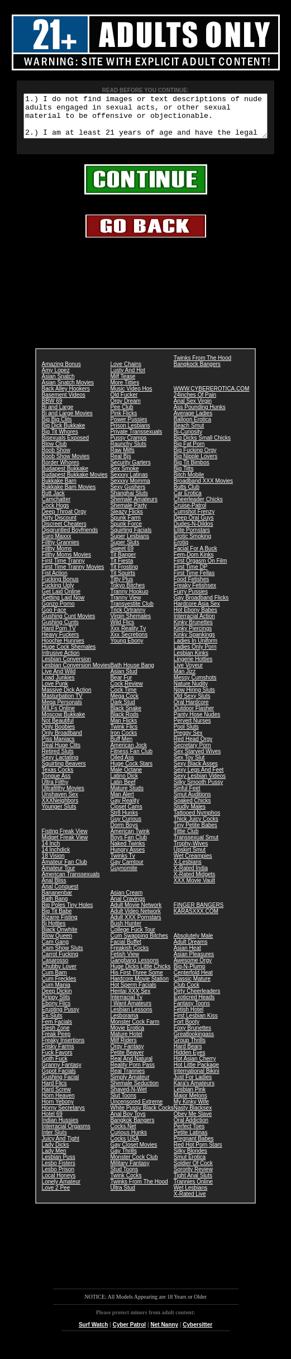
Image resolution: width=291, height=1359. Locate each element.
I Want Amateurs (130, 1012)
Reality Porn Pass (132, 1073)
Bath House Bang (132, 674)
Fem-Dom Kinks (194, 563)
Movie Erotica (127, 1036)
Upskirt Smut (190, 858)
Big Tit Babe (57, 919)
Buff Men (121, 747)
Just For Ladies (193, 1085)
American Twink (129, 840)
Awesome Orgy (193, 969)
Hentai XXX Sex (130, 999)
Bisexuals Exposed (65, 446)
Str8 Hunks (123, 821)
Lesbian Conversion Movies (76, 674)
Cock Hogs (55, 514)
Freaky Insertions (63, 1049)
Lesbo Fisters (58, 1171)
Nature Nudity (191, 692)
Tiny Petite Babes (195, 833)
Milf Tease (122, 385)
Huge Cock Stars (131, 772)
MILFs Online (58, 717)
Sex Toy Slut (189, 766)
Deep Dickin (57, 999)
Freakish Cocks (129, 956)
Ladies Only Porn (195, 655)
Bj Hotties (54, 932)
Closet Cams (126, 815)
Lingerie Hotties (193, 667)
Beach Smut (189, 434)
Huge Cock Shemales (69, 655)
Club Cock (186, 993)
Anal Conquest (60, 895)
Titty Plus (121, 588)
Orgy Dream (125, 409)
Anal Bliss (54, 889)
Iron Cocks (123, 741)
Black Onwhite (60, 938)
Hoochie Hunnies (63, 649)
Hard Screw (56, 1098)
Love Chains (125, 372)
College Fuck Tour (132, 938)
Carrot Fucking (60, 962)
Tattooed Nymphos (197, 821)
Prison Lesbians (130, 434)
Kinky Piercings (193, 637)
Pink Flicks (123, 422)
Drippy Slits (56, 1005)
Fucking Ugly (58, 594)
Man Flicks (123, 729)
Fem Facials (57, 1030)
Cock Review (126, 692)
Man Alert (121, 803)
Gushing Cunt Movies (69, 624)
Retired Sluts (58, 760)
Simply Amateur (129, 1085)
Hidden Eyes (190, 1061)
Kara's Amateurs (194, 1092)
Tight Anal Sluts (193, 1184)
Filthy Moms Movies (66, 563)
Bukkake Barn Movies (69, 495)
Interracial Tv (126, 1005)
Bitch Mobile (189, 483)
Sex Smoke (124, 477)
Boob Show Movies (66, 465)
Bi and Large (58, 415)
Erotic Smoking (192, 544)
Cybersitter (197, 1333)
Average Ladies (193, 422)
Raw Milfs (122, 458)
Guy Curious (125, 827)
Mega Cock (124, 704)
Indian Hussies (60, 1128)
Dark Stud (122, 710)
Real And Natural (131, 1067)
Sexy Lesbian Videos (200, 784)
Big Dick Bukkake (63, 434)
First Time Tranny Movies (73, 575)
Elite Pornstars (192, 538)
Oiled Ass (121, 766)
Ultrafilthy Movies (63, 796)
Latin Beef (122, 790)
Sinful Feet (187, 796)
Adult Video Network (135, 919)
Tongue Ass (56, 784)
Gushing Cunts (60, 631)
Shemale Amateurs (134, 508)
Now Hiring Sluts (194, 698)
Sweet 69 (121, 557)
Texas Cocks (58, 778)
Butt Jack (53, 501)
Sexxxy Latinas (128, 483)
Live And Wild (59, 680)
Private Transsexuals (136, 440)
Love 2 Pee (56, 1196)
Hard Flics (54, 1092)
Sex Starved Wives (197, 760)
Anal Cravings (127, 907)
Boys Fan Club (128, 846)
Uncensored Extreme (136, 1110)
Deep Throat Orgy (64, 520)
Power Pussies (128, 428)
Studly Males (190, 815)
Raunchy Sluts (128, 452)
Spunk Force (126, 532)
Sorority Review (193, 1178)
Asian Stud (123, 680)
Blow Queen (57, 944)
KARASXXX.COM (196, 919)
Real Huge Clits (61, 753)
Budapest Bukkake (65, 477)
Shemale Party (128, 514)
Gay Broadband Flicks (201, 606)
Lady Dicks (55, 1153)
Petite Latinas (191, 1141)
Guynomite (123, 876)
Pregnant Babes (194, 1147)
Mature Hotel (126, 1042)
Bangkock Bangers (197, 372)
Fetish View (124, 962)
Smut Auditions (192, 803)
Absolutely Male (193, 944)
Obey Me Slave (193, 1122)
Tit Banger (123, 563)
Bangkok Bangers (132, 1128)
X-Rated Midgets (194, 883)
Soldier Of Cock (193, 1171)
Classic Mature (192, 987)
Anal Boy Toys (127, 1122)
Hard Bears (188, 1055)
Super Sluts (124, 551)
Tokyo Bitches (127, 594)
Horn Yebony (58, 1110)
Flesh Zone (56, 1036)
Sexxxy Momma (130, 489)
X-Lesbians (188, 870)
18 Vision (53, 864)
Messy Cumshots (195, 686)
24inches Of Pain (195, 403)
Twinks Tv (122, 864)
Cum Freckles (59, 987)
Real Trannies (127, 1079)
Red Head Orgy (193, 747)
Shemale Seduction (134, 1092)
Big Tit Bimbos (191, 471)
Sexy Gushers (127, 495)
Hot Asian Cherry (195, 1067)
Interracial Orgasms (66, 1135)
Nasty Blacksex (193, 1116)
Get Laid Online (61, 600)
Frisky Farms (58, 1055)
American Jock (128, 753)
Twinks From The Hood (139, 1190)
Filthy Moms (57, 557)
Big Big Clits (57, 428)
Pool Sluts (186, 735)
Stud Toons (124, 1178)
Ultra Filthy (55, 790)
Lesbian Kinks (191, 661)
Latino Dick (123, 784)
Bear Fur (121, 686)
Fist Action (55, 581)
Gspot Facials (59, 1079)
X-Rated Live (190, 1202)
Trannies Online (193, 1190)
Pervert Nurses (192, 729)
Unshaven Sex (60, 803)
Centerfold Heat (193, 981)
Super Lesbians (129, 544)
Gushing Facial (60, 1085)
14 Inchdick (56, 858)
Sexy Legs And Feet (199, 778)
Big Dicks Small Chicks (202, 446)
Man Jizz (184, 680)
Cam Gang (55, 950)
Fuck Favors (57, 1061)
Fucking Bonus (60, 588)
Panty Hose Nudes (197, 723)
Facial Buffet (125, 950)
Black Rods (124, 723)
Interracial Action (194, 624)
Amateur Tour (58, 876)
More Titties (124, 391)
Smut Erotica (190, 1165)
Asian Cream (126, 901)
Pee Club (121, 415)
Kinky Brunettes (193, 631)
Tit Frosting (124, 575)
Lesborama (124, 1024)
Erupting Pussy (60, 1018)
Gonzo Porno (58, 612)
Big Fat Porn (189, 452)
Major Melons (190, 1104)
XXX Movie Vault (194, 889)
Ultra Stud (122, 1196)
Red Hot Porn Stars (198, 1153)
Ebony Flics (56, 1012)
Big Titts (184, 477)
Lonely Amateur (61, 1190)
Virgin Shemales (130, 624)
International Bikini (197, 1079)
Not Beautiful (58, 729)
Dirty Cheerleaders (197, 999)
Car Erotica (188, 501)
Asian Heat (187, 956)
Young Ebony (126, 649)
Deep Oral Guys (194, 526)
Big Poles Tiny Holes (67, 913)
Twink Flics (123, 735)
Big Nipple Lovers (195, 465)
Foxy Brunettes (192, 1036)
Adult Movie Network (135, 913)
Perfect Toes (189, 1135)
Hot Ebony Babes (195, 618)
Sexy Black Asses (196, 772)
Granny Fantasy (62, 1073)
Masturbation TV (62, 704)
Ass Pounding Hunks (200, 415)
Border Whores (60, 471)
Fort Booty (186, 1030)
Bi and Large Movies (67, 422)
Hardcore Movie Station (139, 987)
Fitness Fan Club (131, 760)
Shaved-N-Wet (128, 1098)
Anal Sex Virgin (193, 409)
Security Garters (130, 471)
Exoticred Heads (194, 1005)
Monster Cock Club (134, 1165)
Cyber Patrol (129, 1333)
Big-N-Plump (190, 975)
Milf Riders (123, 1049)
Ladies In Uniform (195, 649)
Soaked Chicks (192, 809)
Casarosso (55, 969)
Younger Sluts (59, 815)
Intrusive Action (61, 661)
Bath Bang (55, 907)
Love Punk (55, 692)
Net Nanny (164, 1333)
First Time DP (191, 575)
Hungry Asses (127, 858)
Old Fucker (123, 403)
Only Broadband (62, 741)
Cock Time (123, 698)
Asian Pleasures (194, 962)
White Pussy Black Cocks (141, 1116)
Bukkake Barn (59, 489)
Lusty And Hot (127, 379)
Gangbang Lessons (134, 969)
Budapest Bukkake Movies (75, 483)
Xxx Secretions (128, 643)
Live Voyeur (188, 674)
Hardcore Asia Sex (197, 612)
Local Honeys (59, 1184)
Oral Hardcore (191, 710)
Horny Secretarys (63, 1116)
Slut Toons (123, 1104)
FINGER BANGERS (198, 913)
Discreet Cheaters (64, 532)
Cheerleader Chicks (198, 508)
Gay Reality (124, 809)
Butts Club (186, 495)
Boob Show (56, 458)
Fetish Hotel (188, 1018)
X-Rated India (191, 876)
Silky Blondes (190, 1159)
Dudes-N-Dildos (193, 532)
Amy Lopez (56, 379)
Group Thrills (190, 1049)
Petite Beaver (127, 1061)
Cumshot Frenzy (194, 520)
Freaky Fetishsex (195, 594)
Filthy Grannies (60, 551)
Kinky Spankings (194, 643)
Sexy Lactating (60, 766)
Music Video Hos (131, 397)
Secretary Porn (192, 753)
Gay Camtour (126, 870)
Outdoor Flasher (194, 717)
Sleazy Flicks (126, 520)
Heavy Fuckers (60, 643)
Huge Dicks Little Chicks (140, 975)
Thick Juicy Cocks (196, 827)
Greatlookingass (194, 1042)
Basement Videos (63, 403)
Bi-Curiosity (188, 440)
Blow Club (54, 452)
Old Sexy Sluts (192, 704)
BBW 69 (52, 409)
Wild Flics (122, 631)
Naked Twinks (127, 852)
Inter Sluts (54, 1141)
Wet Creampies (193, 864)
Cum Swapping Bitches (139, 944)
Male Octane (126, 778)
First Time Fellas (194, 581)
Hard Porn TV (59, 637)
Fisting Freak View (65, 840)
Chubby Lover (59, 975)
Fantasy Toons (192, 1012)
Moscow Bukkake (63, 723)
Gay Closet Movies (133, 1153)
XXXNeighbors (60, 809)
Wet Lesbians (190, 1196)
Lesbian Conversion (66, 667)
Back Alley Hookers (66, 397)
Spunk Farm (125, 526)
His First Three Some (136, 981)
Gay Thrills (123, 1159)
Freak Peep (56, 1042)
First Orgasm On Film (200, 569)
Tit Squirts (122, 581)
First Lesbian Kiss (196, 1024)
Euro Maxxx (56, 544)
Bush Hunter (125, 932)
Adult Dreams (191, 950)
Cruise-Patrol (190, 514)
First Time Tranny (63, 569)
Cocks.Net (123, 1135)
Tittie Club (186, 840)
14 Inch (51, 852)
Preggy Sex (188, 741)
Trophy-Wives (191, 852)
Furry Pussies (191, 600)
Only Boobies (58, 735)
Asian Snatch (58, 385)
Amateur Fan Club (64, 870)
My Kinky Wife (191, 1110)
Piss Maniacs (58, 747)
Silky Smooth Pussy (198, 790)
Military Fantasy (129, 1171)
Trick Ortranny (127, 618)
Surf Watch (93, 1333)
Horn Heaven (58, 1104)
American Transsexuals (71, 883)
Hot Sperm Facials (133, 993)
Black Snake (125, 717)
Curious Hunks (128, 1141)
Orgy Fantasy (127, 1055)
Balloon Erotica (192, 428)
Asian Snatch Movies (68, 391)
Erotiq (181, 551)
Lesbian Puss (58, 1165)
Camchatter (56, 508)
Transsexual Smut (196, 846)
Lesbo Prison (58, 1178)
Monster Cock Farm (134, 1030)
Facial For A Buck (195, 557)
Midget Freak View (65, 846)
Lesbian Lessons (131, 1018)
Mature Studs (126, 796)
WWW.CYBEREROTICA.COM (212, 397)
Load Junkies (58, 686)
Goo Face (54, 618)
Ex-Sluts (52, 1024)
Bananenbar (57, 901)
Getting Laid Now (63, 606)
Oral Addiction (191, 1128)
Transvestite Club (131, 612)
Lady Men (54, 1159)
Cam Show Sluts (62, 956)
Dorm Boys (123, 833)
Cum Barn (54, 981)
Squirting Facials (130, 538)
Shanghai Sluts (128, 501)
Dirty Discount (59, 526)
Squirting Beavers (64, 772)
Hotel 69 (52, 1122)
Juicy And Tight (60, 1147)
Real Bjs (120, 465)
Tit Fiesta (121, 569)
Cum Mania (56, 993)
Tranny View (125, 606)
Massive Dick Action (67, 698)
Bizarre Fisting (60, 926)
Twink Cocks (125, 1184)
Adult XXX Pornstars (135, 926)
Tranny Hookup (129, 600)
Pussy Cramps (128, 446)
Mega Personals (62, 710)
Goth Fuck (55, 1067)
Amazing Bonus (61, 372)
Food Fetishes (191, 588)
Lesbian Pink (190, 1098)
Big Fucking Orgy (195, 458)
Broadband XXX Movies (203, 489)
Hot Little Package (196, 1073)
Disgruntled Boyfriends (70, 538)
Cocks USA (124, 1147)
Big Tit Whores (60, 440)
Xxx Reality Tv (128, 637)
